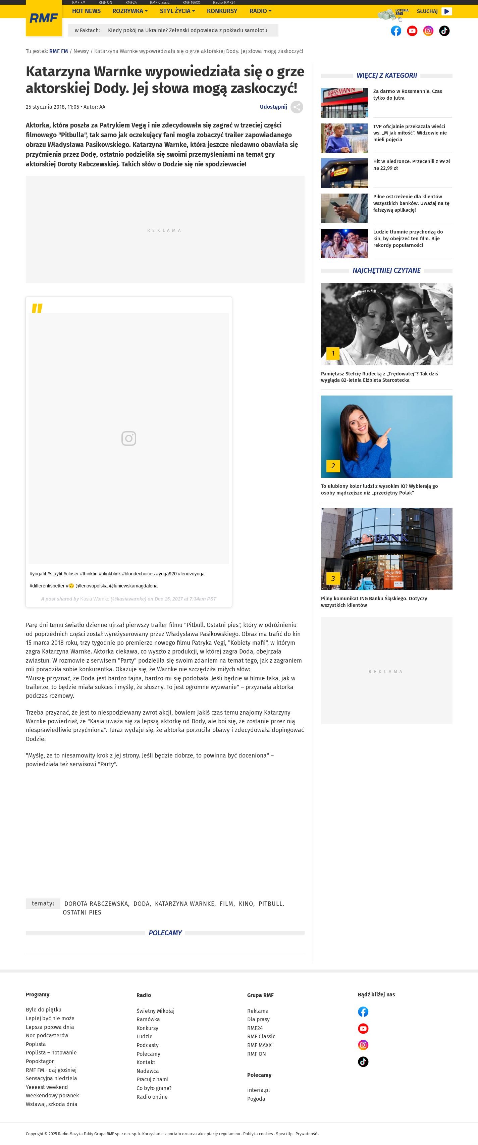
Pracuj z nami (153, 1079)
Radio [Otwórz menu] (258, 11)
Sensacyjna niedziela (51, 1078)
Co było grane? (154, 1088)
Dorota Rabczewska (96, 903)
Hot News (86, 11)
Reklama (258, 1011)
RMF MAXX (191, 2)
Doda (246, 651)
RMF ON (105, 2)
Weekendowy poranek (52, 1095)
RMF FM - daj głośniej (51, 1070)
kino (246, 903)
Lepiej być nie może (50, 1018)
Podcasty (148, 1045)
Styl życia (175, 11)
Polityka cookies (258, 1134)
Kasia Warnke (94, 599)
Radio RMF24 (224, 2)
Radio (144, 995)
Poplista (36, 1044)
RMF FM (79, 2)
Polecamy (148, 1054)
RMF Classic (159, 2)
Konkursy (222, 11)
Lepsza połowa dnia (50, 1027)
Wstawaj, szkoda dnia (51, 1104)
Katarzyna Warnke (66, 651)
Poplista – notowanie (51, 1052)
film (226, 903)
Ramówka (148, 1019)
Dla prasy (258, 1019)
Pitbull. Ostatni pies (212, 625)
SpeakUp (284, 1134)
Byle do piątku (43, 1009)
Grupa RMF (260, 995)
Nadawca (148, 1071)
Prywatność (306, 1134)
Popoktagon (40, 1061)
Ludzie (145, 1036)
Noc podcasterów (47, 1035)
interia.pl (258, 1090)
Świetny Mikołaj (155, 1011)
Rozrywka (127, 11)
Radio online (152, 1097)
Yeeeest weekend (47, 1087)
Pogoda (256, 1099)
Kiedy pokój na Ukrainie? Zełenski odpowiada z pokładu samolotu (187, 30)
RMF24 (131, 2)
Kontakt (146, 1062)
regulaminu (229, 1134)
